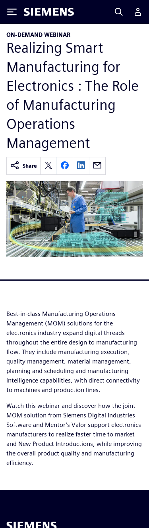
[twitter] (48, 165)
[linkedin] (81, 165)
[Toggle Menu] (11, 11)
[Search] (119, 12)
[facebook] (65, 165)
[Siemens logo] (49, 12)
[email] (97, 165)
